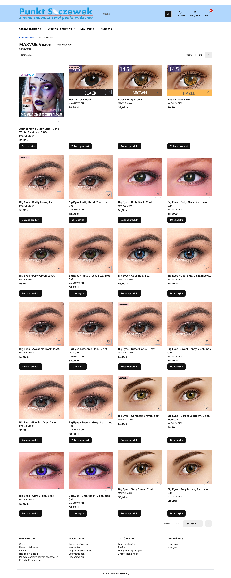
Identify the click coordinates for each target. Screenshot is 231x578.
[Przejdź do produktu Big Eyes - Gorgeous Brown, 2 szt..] (140, 394)
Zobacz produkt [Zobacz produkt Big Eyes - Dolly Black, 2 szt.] (129, 219)
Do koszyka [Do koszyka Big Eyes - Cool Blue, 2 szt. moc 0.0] (176, 293)
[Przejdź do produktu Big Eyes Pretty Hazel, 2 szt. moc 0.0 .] (91, 177)
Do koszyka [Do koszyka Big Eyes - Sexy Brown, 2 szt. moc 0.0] (176, 513)
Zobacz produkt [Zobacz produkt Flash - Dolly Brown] (129, 146)
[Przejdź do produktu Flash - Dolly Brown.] (140, 80)
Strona (189, 55)
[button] (168, 14)
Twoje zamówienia (78, 544)
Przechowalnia (76, 556)
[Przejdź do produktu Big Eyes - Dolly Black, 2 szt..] (140, 177)
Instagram (172, 547)
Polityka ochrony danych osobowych (38, 556)
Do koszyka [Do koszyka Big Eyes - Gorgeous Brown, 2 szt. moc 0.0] (176, 440)
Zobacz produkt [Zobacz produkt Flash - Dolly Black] (80, 146)
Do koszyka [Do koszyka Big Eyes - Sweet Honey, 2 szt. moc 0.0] (176, 366)
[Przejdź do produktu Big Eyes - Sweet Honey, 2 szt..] (140, 324)
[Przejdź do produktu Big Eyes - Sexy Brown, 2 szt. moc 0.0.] (189, 467)
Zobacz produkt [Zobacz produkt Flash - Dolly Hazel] (179, 146)
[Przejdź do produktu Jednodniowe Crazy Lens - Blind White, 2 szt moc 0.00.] (41, 95)
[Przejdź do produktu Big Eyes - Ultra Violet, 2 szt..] (41, 470)
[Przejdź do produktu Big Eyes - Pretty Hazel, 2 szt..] (41, 177)
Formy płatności (126, 544)
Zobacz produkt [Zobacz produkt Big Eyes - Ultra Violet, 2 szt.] (30, 513)
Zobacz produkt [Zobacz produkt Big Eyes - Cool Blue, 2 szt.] (129, 293)
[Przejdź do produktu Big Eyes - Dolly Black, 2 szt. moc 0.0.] (189, 177)
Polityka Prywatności (30, 560)
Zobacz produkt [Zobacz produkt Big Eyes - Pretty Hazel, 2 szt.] (30, 219)
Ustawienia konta (78, 553)
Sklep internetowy (114, 574)
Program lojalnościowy (80, 550)
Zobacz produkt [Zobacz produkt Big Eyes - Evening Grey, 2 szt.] (30, 440)
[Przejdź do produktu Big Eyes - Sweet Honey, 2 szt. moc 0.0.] (189, 324)
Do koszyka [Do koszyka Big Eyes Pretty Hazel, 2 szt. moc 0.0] (77, 219)
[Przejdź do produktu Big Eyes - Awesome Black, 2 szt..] (41, 324)
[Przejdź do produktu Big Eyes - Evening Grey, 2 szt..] (41, 397)
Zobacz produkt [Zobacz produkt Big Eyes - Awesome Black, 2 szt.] (30, 366)
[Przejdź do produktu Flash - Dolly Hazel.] (189, 80)
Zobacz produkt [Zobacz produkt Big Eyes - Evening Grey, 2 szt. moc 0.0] (80, 440)
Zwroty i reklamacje (128, 553)
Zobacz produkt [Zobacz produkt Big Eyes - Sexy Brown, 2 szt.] (129, 513)
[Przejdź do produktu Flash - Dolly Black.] (91, 80)
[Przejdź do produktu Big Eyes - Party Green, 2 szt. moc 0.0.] (91, 250)
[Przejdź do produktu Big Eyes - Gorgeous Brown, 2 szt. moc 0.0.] (189, 394)
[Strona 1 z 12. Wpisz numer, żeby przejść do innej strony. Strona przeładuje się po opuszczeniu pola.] (195, 55)
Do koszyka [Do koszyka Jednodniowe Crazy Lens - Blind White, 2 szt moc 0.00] (28, 146)
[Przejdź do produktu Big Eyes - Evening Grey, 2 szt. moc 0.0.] (91, 397)
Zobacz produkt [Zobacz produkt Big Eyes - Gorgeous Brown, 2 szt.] (129, 440)
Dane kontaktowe (28, 547)
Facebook (172, 544)
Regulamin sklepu (28, 553)
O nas (22, 544)
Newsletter (74, 547)
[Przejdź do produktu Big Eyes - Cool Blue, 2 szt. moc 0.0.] (189, 250)
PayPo (121, 547)
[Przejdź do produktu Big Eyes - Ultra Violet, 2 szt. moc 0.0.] (91, 470)
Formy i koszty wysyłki (130, 550)
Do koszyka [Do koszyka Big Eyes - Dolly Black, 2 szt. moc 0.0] (176, 219)
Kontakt (23, 550)
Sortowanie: (25, 48)
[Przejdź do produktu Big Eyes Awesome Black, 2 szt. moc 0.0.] (91, 324)
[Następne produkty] (193, 523)
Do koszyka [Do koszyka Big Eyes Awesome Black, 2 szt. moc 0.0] (77, 366)
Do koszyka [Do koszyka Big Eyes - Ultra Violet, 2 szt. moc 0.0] (77, 513)
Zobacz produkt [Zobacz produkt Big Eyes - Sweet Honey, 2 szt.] (129, 366)
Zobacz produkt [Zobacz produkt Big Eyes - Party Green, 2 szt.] (30, 293)
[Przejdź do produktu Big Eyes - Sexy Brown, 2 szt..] (140, 467)
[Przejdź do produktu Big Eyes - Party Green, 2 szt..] (41, 250)
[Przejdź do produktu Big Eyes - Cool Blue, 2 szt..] (140, 250)
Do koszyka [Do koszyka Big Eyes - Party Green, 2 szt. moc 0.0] (77, 293)
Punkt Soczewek (27, 37)
